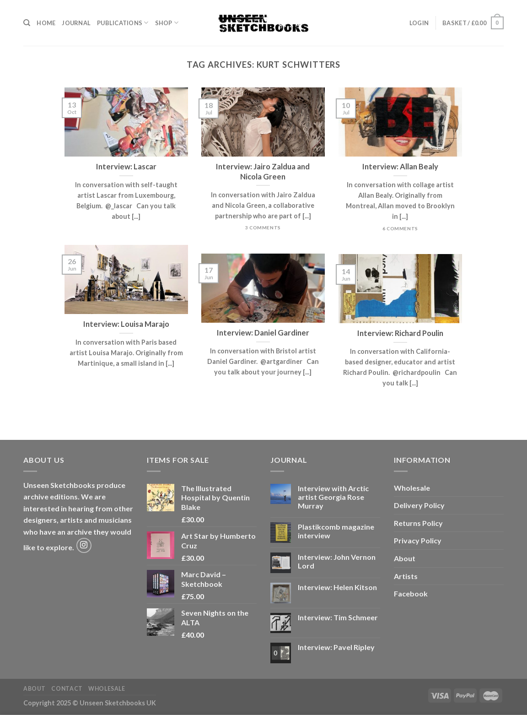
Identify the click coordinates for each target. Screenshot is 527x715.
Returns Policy (418, 523)
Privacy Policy (417, 540)
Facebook (411, 593)
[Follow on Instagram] (83, 545)
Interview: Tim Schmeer (338, 617)
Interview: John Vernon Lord (337, 561)
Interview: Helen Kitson (337, 587)
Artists (406, 576)
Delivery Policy (419, 505)
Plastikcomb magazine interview (336, 531)
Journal (76, 23)
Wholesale (412, 487)
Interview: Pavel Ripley (336, 647)
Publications (123, 22)
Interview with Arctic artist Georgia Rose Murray (333, 497)
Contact (66, 688)
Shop (166, 22)
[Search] (26, 23)
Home (46, 23)
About (404, 558)
